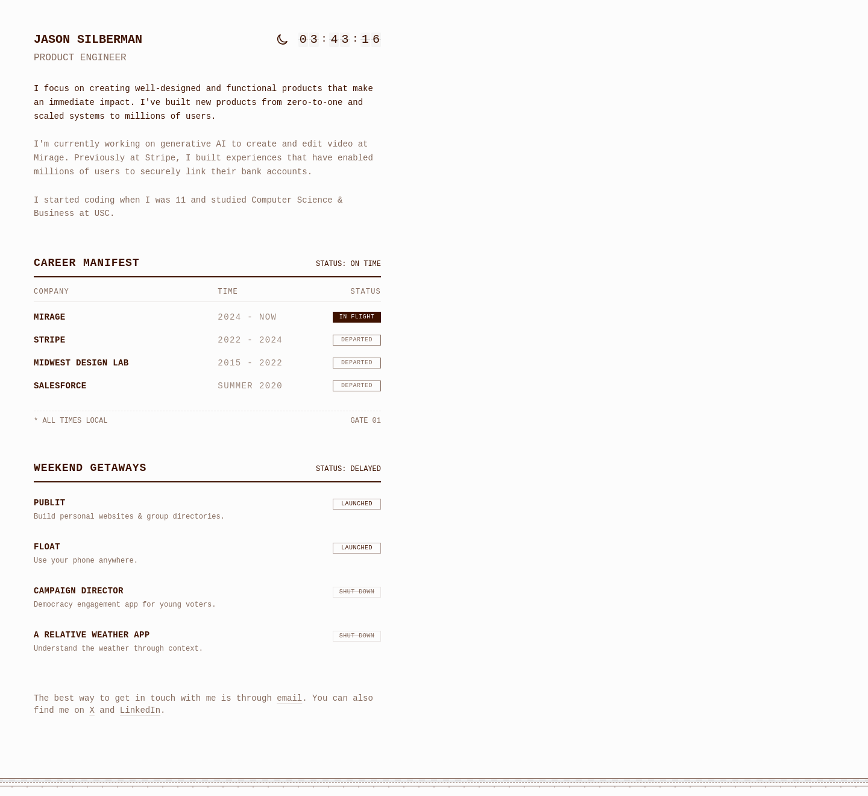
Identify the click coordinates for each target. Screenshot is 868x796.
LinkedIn (140, 707)
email (289, 695)
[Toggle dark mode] (283, 40)
